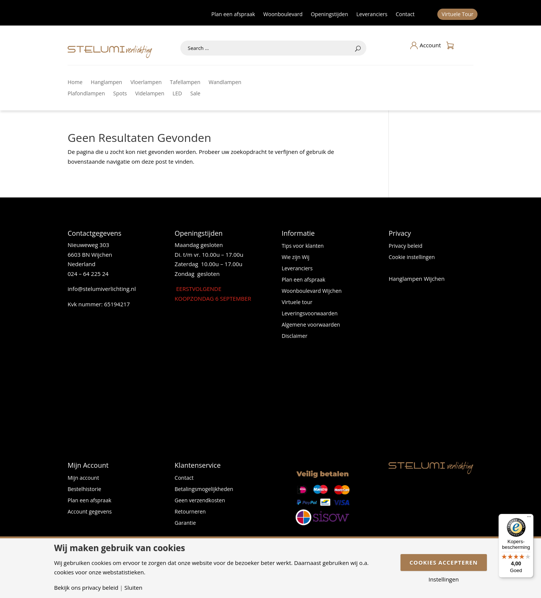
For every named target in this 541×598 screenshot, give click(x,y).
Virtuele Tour (457, 15)
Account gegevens (90, 512)
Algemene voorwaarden (311, 325)
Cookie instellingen (411, 258)
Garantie (185, 523)
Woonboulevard (282, 15)
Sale (195, 94)
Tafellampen (185, 83)
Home (75, 83)
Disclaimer (294, 336)
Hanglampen (106, 83)
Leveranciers (372, 15)
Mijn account (83, 478)
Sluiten (133, 587)
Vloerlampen (146, 83)
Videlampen (150, 94)
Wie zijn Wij (296, 258)
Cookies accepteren (444, 562)
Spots (120, 94)
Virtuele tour (297, 303)
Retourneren (190, 512)
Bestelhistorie (84, 490)
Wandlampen (225, 83)
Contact (405, 15)
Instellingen (443, 579)
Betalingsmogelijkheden (204, 490)
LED (177, 94)
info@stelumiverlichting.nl (102, 288)
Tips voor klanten (303, 246)
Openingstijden (329, 15)
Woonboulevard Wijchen (312, 291)
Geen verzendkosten (200, 501)
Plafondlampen (86, 94)
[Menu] (528, 518)
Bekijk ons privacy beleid (86, 587)
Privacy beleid (405, 246)
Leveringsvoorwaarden (310, 314)
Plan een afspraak (233, 15)
